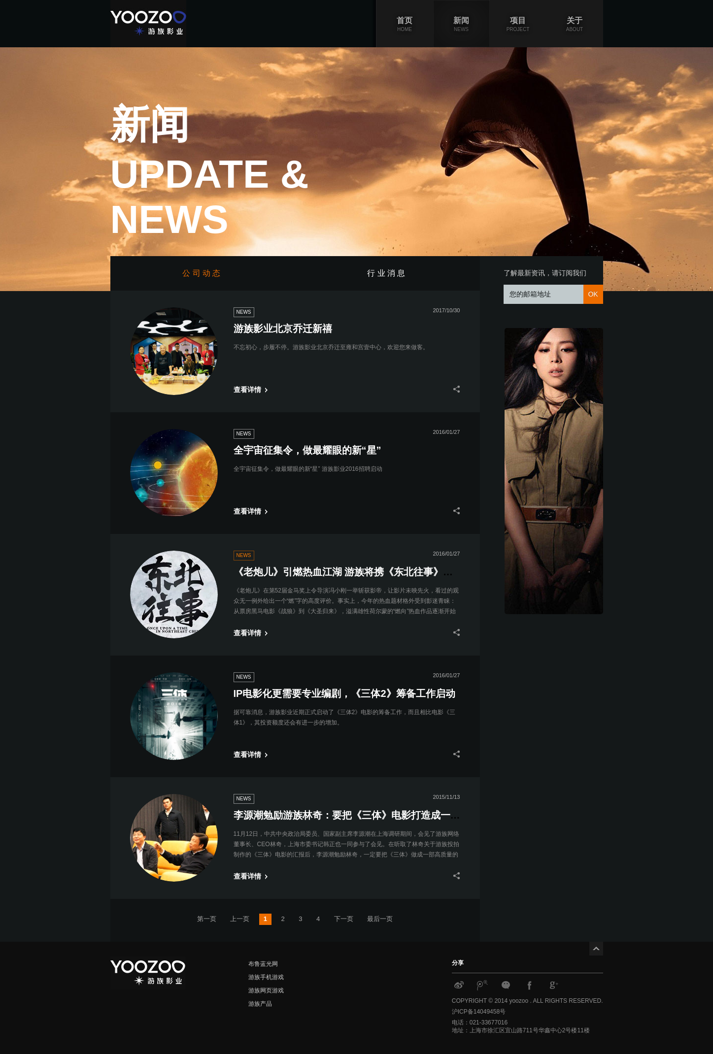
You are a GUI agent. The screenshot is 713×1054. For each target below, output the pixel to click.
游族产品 (260, 1003)
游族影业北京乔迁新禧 (283, 328)
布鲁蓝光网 (263, 963)
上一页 (239, 918)
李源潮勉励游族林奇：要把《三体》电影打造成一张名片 (357, 815)
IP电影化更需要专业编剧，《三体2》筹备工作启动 (344, 693)
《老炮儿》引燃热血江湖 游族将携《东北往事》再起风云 (358, 571)
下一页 (343, 918)
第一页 (206, 918)
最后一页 (380, 918)
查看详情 (247, 390)
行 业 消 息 (387, 273)
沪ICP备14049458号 (479, 1011)
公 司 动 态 (202, 273)
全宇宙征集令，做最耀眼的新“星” (307, 450)
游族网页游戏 (266, 990)
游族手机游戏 (266, 977)
